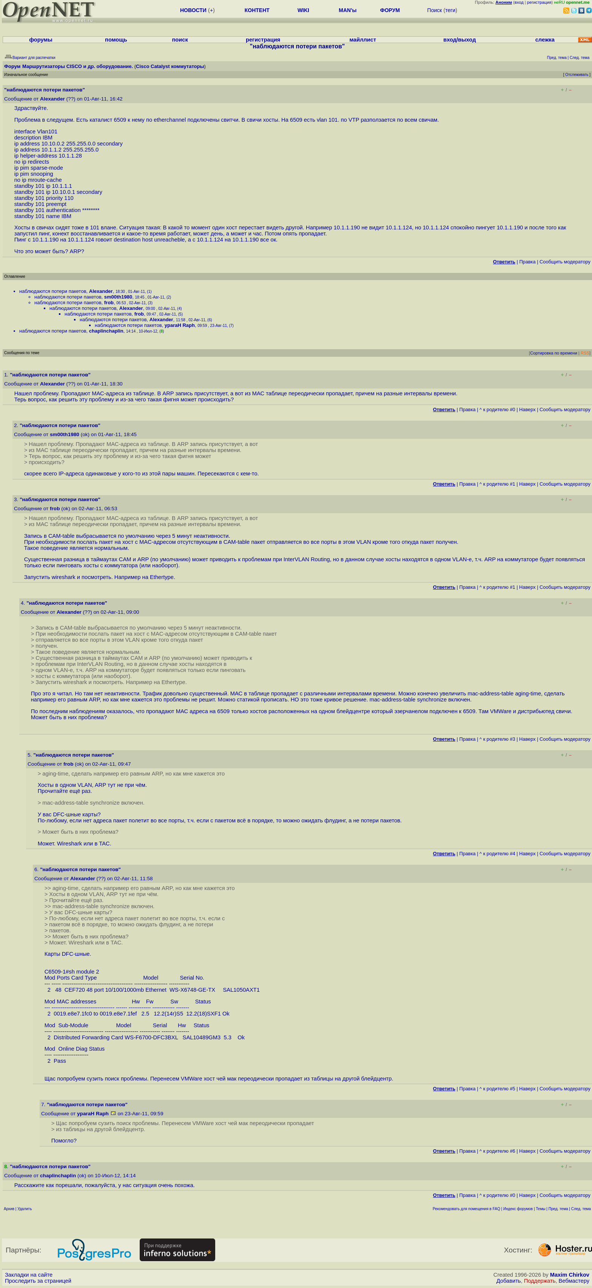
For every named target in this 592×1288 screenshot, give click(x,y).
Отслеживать (576, 75)
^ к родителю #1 (497, 484)
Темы (540, 1209)
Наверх (527, 409)
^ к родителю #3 (497, 739)
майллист (362, 40)
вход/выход (459, 40)
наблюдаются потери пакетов (52, 291)
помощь (116, 40)
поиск (180, 40)
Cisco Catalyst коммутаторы (170, 66)
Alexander (52, 99)
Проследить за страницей (38, 1281)
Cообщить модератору (565, 262)
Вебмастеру (574, 1281)
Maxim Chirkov (569, 1275)
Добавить (508, 1281)
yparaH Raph (180, 325)
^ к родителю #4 (497, 853)
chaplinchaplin (106, 331)
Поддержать (540, 1281)
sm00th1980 (118, 297)
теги (450, 10)
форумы (40, 40)
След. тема (581, 1209)
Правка (527, 262)
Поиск (434, 10)
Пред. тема (558, 1209)
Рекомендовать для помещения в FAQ (466, 1209)
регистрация (539, 2)
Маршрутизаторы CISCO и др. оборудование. (77, 66)
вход (519, 2)
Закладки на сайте (28, 1275)
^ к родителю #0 (497, 409)
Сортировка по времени (553, 353)
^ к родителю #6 (497, 1151)
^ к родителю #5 (497, 1088)
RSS (585, 353)
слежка (545, 40)
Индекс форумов (518, 1209)
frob (109, 302)
